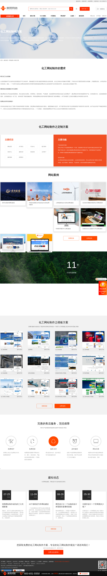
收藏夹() (102, 9)
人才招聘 (39, 561)
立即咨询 (89, 238)
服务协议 (45, 561)
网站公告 (92, 15)
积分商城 (21, 561)
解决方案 (17, 60)
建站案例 (81, 16)
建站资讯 (78, 1)
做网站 (28, 563)
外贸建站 (53, 16)
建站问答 (84, 1)
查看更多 (71, 238)
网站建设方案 (17, 563)
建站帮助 (90, 1)
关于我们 (98, 15)
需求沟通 (85, 9)
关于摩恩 (3, 561)
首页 (24, 16)
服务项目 (6, 60)
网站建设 (11, 60)
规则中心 (33, 561)
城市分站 (104, 15)
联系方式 (9, 561)
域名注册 (23, 563)
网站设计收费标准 (40, 563)
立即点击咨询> (53, 552)
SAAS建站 (43, 16)
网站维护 (63, 16)
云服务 (72, 16)
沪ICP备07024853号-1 (28, 565)
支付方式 (15, 561)
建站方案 (32, 16)
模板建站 (33, 563)
